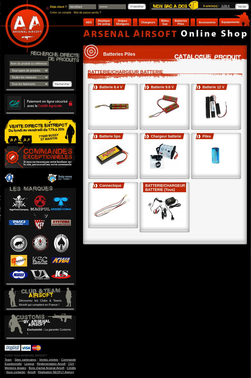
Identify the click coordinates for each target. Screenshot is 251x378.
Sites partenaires (25, 359)
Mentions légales (15, 367)
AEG (89, 22)
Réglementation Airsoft (51, 363)
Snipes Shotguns (122, 22)
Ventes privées (48, 359)
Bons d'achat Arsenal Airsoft (46, 367)
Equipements (230, 22)
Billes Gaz (165, 22)
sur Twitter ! (65, 177)
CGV (71, 363)
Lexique (29, 363)
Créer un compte (60, 12)
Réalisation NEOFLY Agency (56, 372)
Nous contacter (15, 372)
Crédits (71, 367)
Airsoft (31, 372)
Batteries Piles (181, 22)
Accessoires (207, 22)
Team (8, 359)
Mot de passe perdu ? (87, 12)
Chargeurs (148, 22)
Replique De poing (104, 22)
